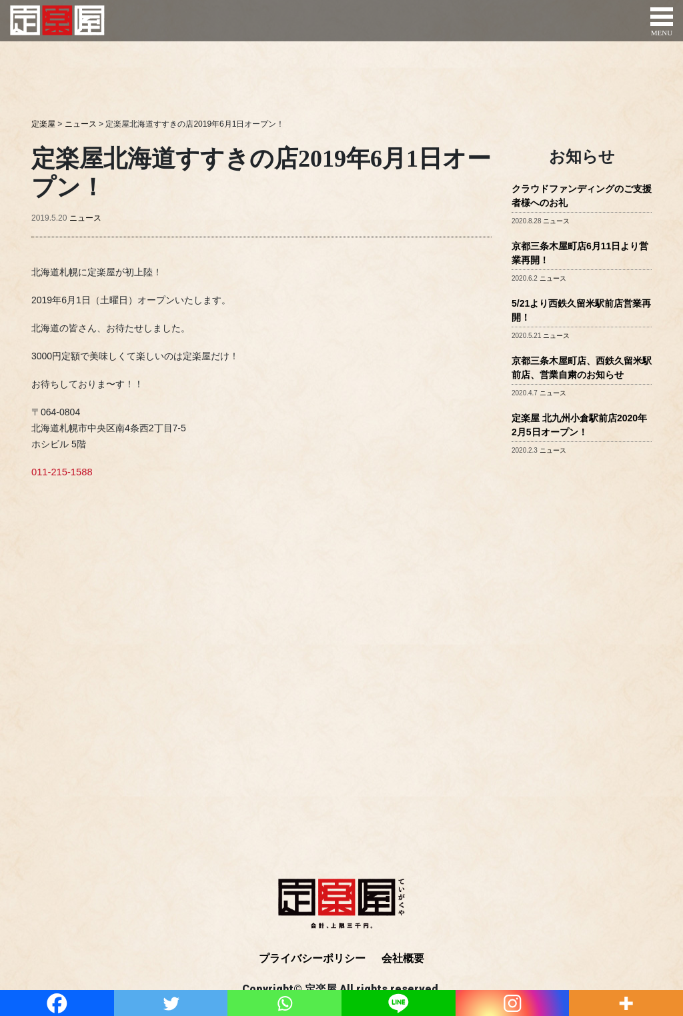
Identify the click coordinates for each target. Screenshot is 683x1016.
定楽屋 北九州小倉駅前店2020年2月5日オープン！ (579, 425)
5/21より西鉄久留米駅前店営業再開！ (581, 310)
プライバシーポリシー (312, 958)
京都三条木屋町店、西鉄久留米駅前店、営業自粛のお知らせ (582, 367)
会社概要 (403, 958)
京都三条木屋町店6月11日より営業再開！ (580, 253)
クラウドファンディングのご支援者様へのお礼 (582, 195)
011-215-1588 (60, 471)
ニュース (85, 218)
